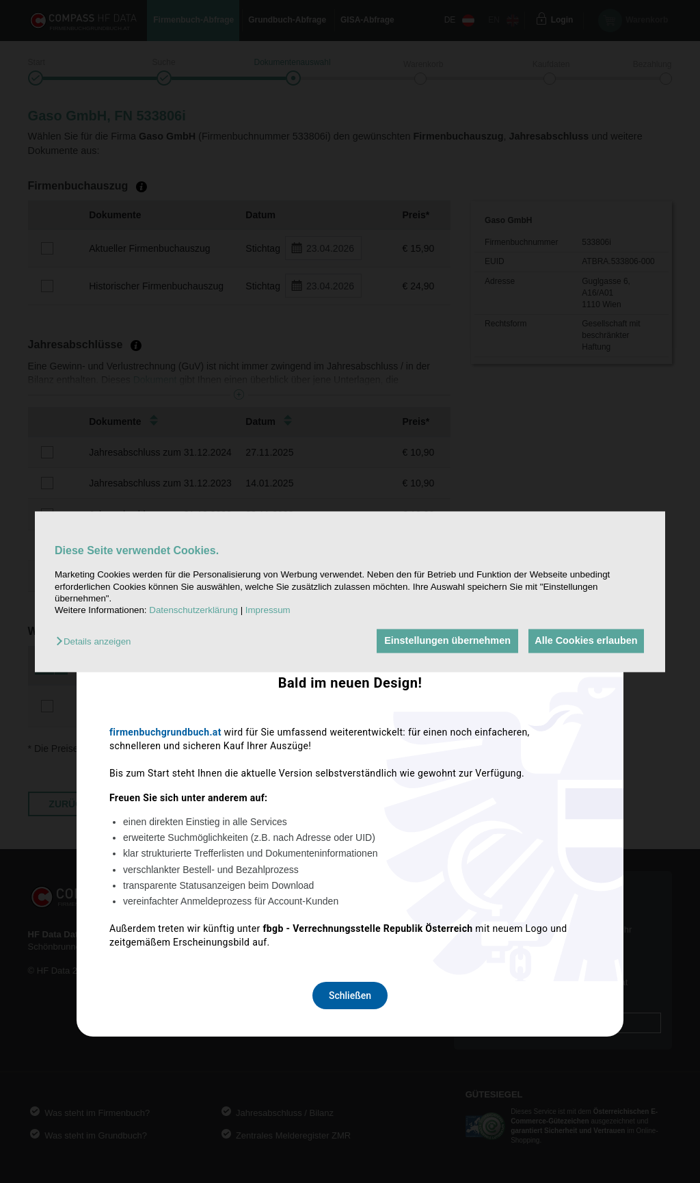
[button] (97, 642)
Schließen (350, 772)
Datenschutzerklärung (193, 611)
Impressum (268, 611)
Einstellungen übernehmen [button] (443, 641)
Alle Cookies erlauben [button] (584, 641)
